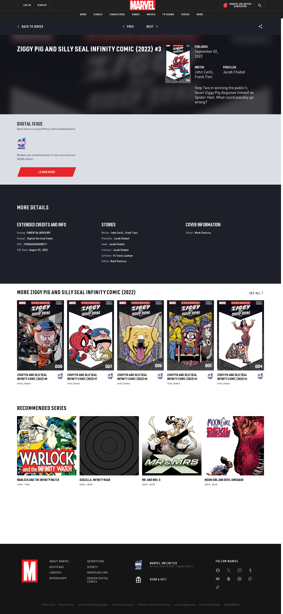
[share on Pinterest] (239, 580)
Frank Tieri (119, 84)
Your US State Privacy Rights (93, 604)
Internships (58, 578)
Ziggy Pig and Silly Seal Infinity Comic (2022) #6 (132, 422)
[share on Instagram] (239, 571)
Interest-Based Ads (209, 604)
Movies (151, 14)
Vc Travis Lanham (123, 300)
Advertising (95, 561)
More (200, 14)
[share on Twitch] (250, 580)
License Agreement (185, 604)
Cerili (69, 428)
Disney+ (93, 567)
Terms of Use (48, 604)
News (83, 14)
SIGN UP (42, 5)
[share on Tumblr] (250, 571)
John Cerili (100, 84)
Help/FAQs (56, 567)
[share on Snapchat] (229, 580)
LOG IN (27, 5)
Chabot (27, 428)
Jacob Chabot (182, 84)
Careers (55, 572)
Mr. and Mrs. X (151, 525)
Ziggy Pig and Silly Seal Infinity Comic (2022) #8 (32, 422)
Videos (185, 14)
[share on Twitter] (229, 571)
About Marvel (59, 561)
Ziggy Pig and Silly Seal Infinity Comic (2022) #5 (182, 422)
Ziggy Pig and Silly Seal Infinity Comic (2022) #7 (82, 422)
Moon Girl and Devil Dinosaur (224, 525)
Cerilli (20, 428)
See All (256, 338)
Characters (117, 14)
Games (136, 14)
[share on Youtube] (218, 580)
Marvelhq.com (97, 572)
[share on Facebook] (218, 571)
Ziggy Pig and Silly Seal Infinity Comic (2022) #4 (232, 422)
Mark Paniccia (118, 306)
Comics (97, 14)
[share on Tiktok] (218, 588)
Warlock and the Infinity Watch (38, 525)
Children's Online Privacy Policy (154, 604)
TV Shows (168, 14)
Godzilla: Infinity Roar (95, 525)
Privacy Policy (66, 604)
